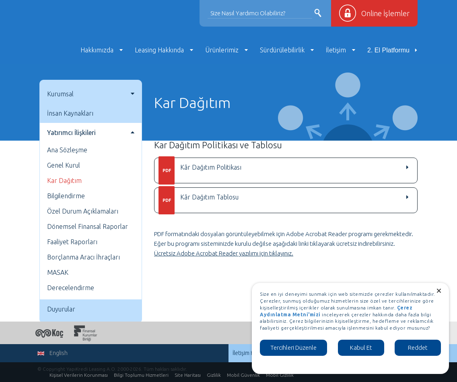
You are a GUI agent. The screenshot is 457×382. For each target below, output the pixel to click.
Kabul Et (361, 347)
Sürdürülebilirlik (282, 50)
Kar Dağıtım (64, 180)
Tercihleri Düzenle (293, 347)
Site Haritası (188, 375)
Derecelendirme (70, 287)
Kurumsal (60, 94)
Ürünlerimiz (222, 50)
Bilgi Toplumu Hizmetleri (141, 375)
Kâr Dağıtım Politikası (200, 170)
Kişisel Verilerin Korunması (78, 375)
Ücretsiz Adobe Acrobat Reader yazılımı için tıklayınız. (223, 253)
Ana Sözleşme (67, 150)
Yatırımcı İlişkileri (71, 132)
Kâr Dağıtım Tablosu (199, 200)
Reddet (418, 347)
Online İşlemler (385, 13)
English (52, 353)
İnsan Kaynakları (70, 113)
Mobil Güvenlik (243, 375)
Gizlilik (214, 375)
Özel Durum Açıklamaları (82, 211)
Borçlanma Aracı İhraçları (83, 257)
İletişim (336, 50)
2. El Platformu (388, 50)
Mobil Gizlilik (280, 375)
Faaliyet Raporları (72, 241)
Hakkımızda (96, 50)
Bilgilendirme (66, 195)
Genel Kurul (63, 165)
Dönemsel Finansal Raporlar (87, 226)
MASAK (57, 272)
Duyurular (61, 309)
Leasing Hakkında (159, 50)
